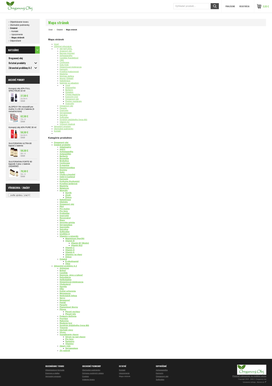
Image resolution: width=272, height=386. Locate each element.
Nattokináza (65, 81)
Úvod (50, 30)
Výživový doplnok (67, 124)
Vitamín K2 (64, 122)
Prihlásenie (230, 6)
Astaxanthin (70, 87)
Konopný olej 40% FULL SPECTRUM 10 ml (19, 89)
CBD (62, 60)
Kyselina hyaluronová (69, 71)
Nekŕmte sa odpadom (69, 83)
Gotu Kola (64, 65)
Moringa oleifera (67, 76)
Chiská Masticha (72, 94)
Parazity (63, 108)
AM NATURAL (66, 49)
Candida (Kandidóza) (69, 58)
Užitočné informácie (62, 46)
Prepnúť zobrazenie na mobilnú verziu (249, 376)
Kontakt (14, 31)
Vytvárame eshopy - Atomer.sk (254, 382)
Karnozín (64, 69)
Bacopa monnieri (67, 53)
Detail (23, 101)
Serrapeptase (66, 113)
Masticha (64, 74)
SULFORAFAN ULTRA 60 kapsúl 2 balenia (20, 144)
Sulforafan (64, 117)
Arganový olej (66, 51)
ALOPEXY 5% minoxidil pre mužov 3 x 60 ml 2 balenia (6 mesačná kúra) (21, 109)
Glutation (69, 92)
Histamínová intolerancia (70, 67)
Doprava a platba (52, 373)
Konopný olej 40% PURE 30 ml (22, 127)
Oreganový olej (72, 99)
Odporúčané (15, 41)
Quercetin (69, 103)
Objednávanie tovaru (19, 22)
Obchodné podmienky (19, 25)
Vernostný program (62, 126)
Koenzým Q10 (71, 97)
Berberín (69, 90)
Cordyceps (64, 62)
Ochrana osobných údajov (93, 373)
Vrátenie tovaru (88, 379)
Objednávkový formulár (54, 370)
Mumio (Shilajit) (66, 78)
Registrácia (244, 6)
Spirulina (63, 115)
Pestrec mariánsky (73, 101)
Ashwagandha (66, 55)
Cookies (85, 376)
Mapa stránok (17, 37)
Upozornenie (17, 34)
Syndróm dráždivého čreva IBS (73, 119)
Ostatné (13, 28)
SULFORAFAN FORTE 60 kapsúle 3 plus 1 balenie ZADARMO (20, 163)
